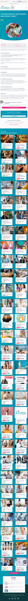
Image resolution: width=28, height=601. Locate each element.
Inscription (11, 3)
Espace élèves (16, 3)
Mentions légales (7, 594)
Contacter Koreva (15, 595)
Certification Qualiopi (21, 595)
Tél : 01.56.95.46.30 (14, 596)
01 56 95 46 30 (14, 116)
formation (17, 46)
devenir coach (3, 44)
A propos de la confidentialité (8, 595)
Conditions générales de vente (14, 594)
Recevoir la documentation (14, 107)
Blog (10, 11)
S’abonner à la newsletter (14, 124)
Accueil (1, 11)
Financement (21, 594)
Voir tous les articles (14, 573)
